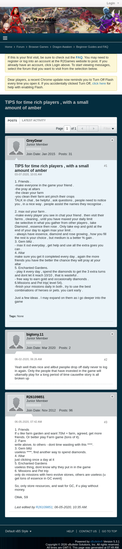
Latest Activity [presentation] (34, 120)
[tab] (12, 120)
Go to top (109, 531)
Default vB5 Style (18, 531)
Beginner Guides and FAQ (92, 46)
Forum (20, 46)
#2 (105, 359)
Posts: (63, 154)
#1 (105, 166)
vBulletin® (96, 541)
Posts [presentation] (12, 120)
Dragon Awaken (62, 46)
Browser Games (38, 46)
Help (70, 531)
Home (8, 46)
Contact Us (88, 531)
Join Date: (33, 154)
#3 (105, 422)
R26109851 (44, 507)
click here (99, 83)
